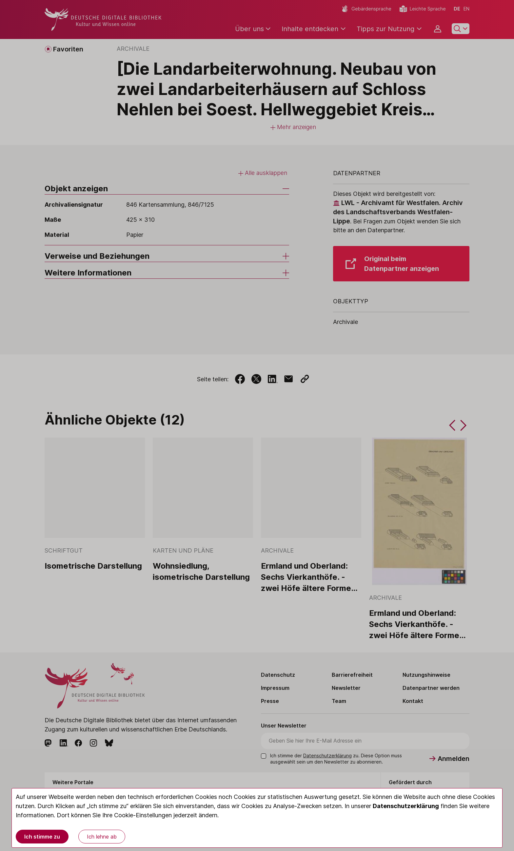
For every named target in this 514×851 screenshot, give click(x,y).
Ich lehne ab (102, 836)
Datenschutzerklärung (406, 806)
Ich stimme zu (42, 836)
